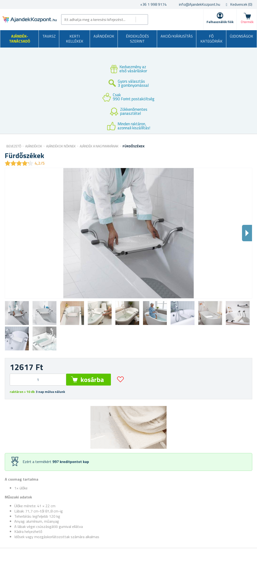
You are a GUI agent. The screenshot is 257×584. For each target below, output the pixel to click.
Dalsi (247, 233)
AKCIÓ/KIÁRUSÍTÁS (177, 36)
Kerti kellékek (74, 38)
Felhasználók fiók (220, 21)
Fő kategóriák (211, 38)
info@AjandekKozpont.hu (199, 4)
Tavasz (49, 36)
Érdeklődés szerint (137, 38)
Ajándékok (104, 36)
